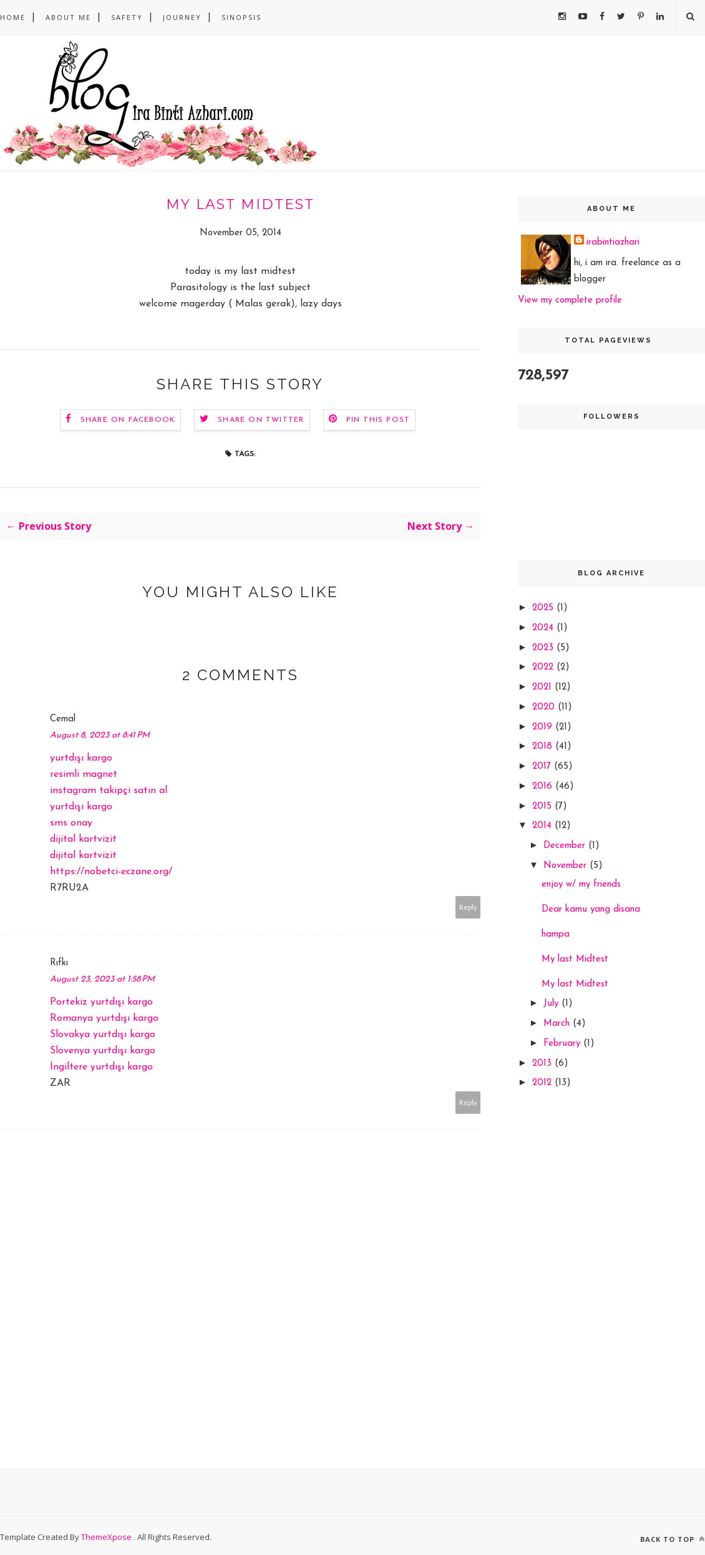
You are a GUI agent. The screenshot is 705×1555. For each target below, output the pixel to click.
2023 (544, 648)
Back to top (672, 1539)
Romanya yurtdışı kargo (104, 1018)
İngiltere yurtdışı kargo (101, 1067)
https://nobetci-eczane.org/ (111, 872)
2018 (543, 746)
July (552, 1003)
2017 (543, 766)
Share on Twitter (261, 420)
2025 (544, 608)
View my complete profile (570, 300)
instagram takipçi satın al (108, 791)
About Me (68, 17)
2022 (544, 667)
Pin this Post (378, 420)
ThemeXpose (107, 1537)
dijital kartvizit (83, 839)
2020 (545, 707)
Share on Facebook (127, 420)
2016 (543, 786)
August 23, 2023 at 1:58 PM (102, 979)
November (566, 865)
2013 (543, 1063)
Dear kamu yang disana (591, 909)
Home (13, 17)
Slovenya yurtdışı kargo (102, 1051)
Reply (468, 907)
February (563, 1043)
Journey (182, 17)
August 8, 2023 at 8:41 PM (100, 735)
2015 (543, 806)
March (558, 1023)
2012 (543, 1083)
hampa (556, 934)
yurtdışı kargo (81, 758)
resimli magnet (83, 774)
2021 (543, 687)
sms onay (71, 823)
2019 (543, 727)
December (565, 846)
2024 (544, 628)
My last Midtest (575, 959)
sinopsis (241, 17)
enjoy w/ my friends (581, 884)
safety (127, 17)
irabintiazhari (612, 242)
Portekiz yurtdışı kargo (101, 1002)
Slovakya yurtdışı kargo (102, 1035)
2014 (543, 826)
